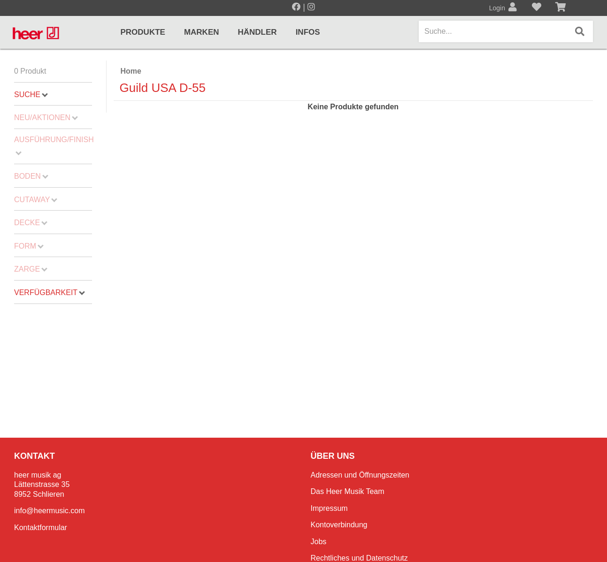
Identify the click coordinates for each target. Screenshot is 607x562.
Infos (308, 32)
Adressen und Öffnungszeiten (360, 475)
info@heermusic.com (49, 511)
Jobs (319, 542)
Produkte (143, 32)
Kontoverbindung (339, 525)
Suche (31, 95)
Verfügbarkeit (49, 292)
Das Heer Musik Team (347, 491)
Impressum (329, 508)
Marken (201, 32)
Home (131, 71)
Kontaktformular (40, 528)
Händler (257, 32)
